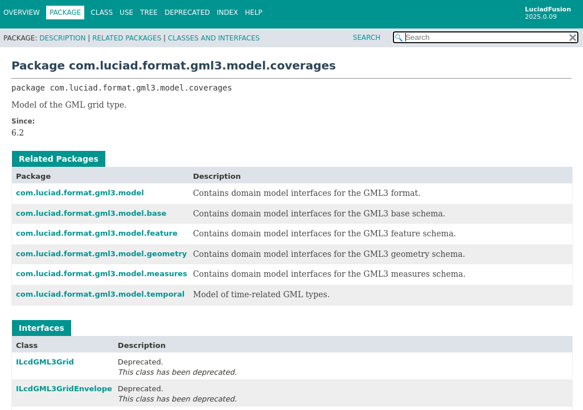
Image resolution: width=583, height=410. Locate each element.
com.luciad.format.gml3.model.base (91, 213)
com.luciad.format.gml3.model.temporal (100, 294)
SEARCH (367, 38)
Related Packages (126, 38)
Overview (21, 13)
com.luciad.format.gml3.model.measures (101, 273)
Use (126, 13)
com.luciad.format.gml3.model (80, 192)
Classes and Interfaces (214, 38)
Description (62, 38)
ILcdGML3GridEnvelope (64, 388)
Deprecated (187, 13)
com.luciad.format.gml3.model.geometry (101, 253)
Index (228, 13)
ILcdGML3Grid (45, 362)
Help (253, 13)
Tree (149, 13)
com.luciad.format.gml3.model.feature (97, 233)
